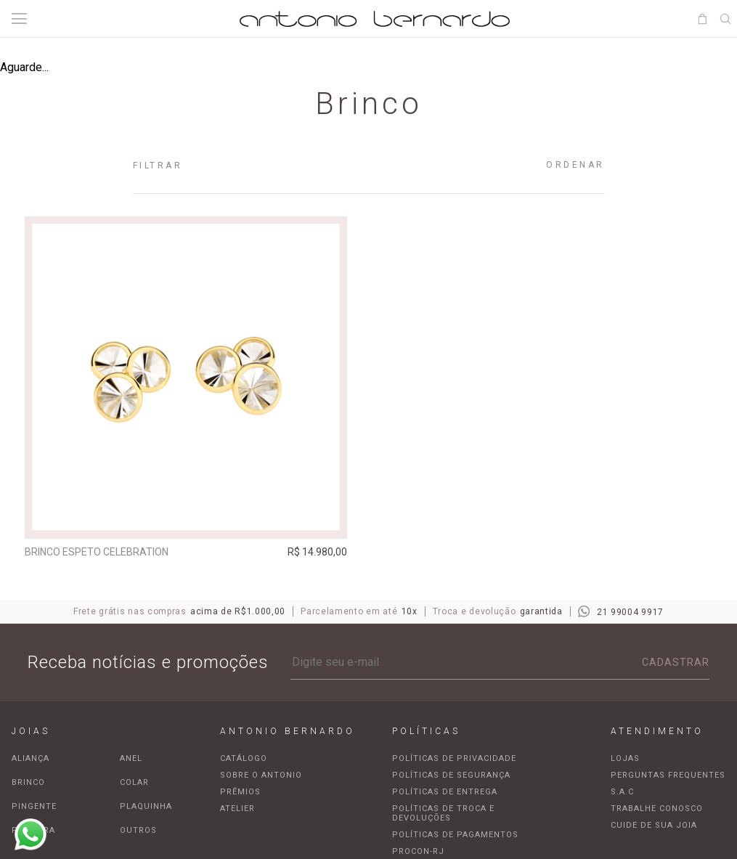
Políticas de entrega (444, 794)
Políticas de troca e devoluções (443, 815)
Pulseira (33, 832)
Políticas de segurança (451, 777)
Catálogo (243, 760)
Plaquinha (146, 808)
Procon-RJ (418, 853)
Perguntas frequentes (668, 777)
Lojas (625, 760)
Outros (138, 832)
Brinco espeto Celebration (99, 552)
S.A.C (622, 794)
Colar (134, 784)
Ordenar (575, 165)
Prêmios (240, 794)
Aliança (30, 760)
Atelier (237, 810)
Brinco (28, 784)
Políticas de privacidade (454, 760)
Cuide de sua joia (654, 827)
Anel (131, 760)
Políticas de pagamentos (455, 837)
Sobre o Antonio (261, 777)
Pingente (34, 808)
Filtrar (158, 165)
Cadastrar (675, 664)
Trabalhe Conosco (657, 810)
